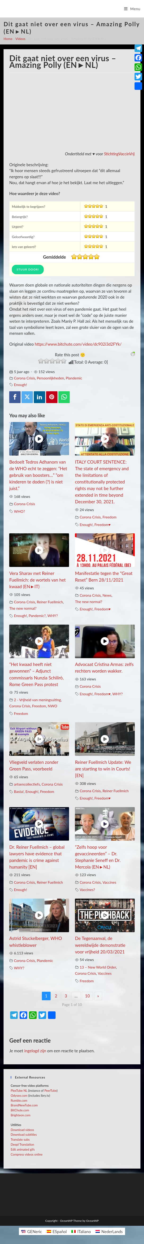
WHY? (53, 615)
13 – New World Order (98, 967)
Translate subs (20, 1139)
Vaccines (109, 882)
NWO (52, 706)
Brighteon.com (20, 1115)
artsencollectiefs (27, 784)
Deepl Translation (22, 1144)
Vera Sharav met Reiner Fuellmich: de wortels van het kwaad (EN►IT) (37, 580)
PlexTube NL (19, 1090)
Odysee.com (19, 1095)
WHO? (19, 511)
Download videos (22, 1130)
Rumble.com (19, 1100)
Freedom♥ (102, 524)
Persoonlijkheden (50, 378)
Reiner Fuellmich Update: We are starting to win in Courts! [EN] (103, 769)
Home (8, 39)
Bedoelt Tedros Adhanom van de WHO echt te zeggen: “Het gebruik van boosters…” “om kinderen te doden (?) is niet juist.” (38, 475)
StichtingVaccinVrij (119, 153)
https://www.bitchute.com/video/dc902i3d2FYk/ (78, 344)
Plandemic (74, 378)
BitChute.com (20, 1110)
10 (87, 995)
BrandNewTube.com (24, 1105)
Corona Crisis (24, 378)
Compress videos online (27, 1154)
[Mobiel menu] (132, 8)
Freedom (109, 517)
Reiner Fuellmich (50, 602)
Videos (20, 39)
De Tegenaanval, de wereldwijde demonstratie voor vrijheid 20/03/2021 (100, 945)
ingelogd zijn (35, 1050)
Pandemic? (37, 615)
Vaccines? (87, 889)
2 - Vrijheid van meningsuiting (37, 700)
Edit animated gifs (23, 1149)
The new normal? (22, 608)
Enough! (20, 385)
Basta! (19, 791)
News (106, 595)
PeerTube (50, 1090)
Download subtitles (24, 1134)
